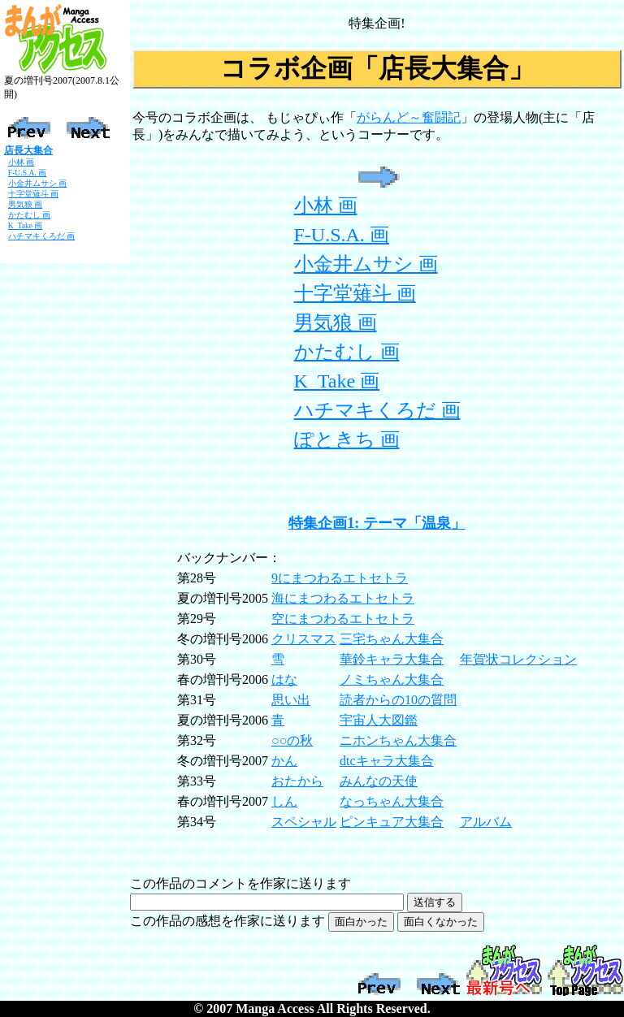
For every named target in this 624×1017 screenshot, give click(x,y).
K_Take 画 (25, 225)
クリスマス (303, 639)
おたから (297, 781)
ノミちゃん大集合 (392, 679)
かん (284, 761)
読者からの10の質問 (398, 700)
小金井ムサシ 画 (37, 183)
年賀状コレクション (518, 659)
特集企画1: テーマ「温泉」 (377, 523)
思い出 (290, 700)
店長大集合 (28, 150)
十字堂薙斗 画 (33, 193)
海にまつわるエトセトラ (342, 598)
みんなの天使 (379, 781)
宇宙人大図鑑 (379, 720)
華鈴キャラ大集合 (392, 659)
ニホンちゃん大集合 (398, 740)
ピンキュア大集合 (392, 822)
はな (284, 679)
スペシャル (303, 822)
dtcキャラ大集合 (387, 761)
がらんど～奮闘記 (409, 117)
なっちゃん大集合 (392, 801)
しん (284, 801)
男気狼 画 (25, 204)
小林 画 (21, 162)
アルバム (486, 822)
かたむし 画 (29, 214)
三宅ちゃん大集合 (392, 639)
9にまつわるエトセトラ (339, 578)
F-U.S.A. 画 (27, 172)
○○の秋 (292, 740)
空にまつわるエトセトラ (342, 618)
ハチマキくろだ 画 (41, 236)
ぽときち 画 (347, 439)
